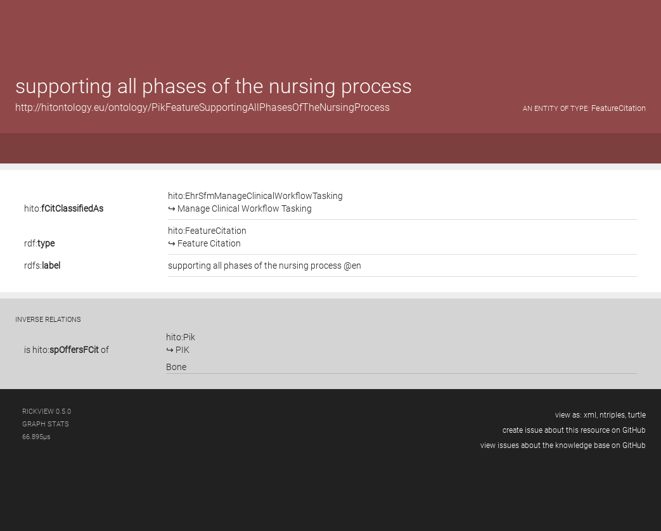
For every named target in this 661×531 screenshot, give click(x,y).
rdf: (39, 243)
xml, (591, 415)
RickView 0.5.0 (46, 411)
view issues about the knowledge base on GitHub (563, 445)
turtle (637, 415)
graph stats (45, 424)
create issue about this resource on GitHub (574, 430)
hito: (63, 208)
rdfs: (42, 265)
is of (66, 350)
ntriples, (613, 415)
